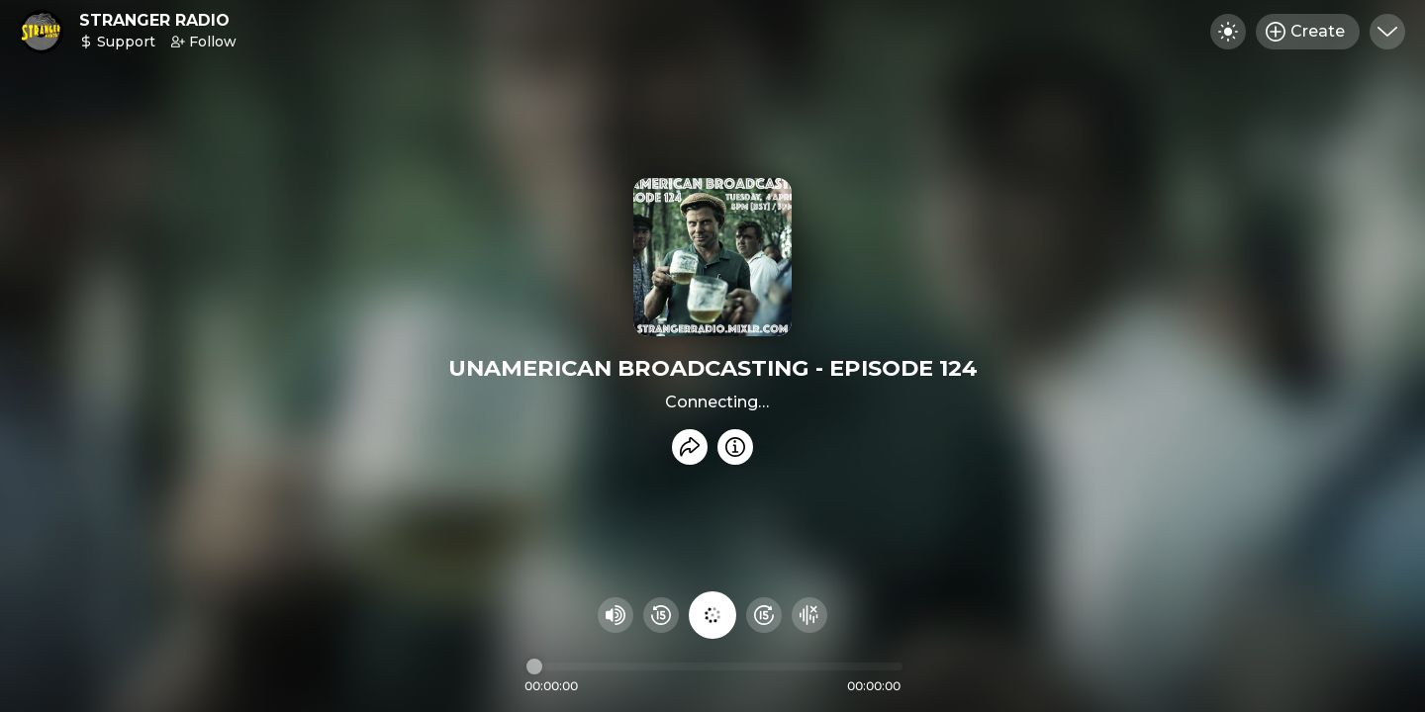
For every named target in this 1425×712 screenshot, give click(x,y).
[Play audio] (712, 615)
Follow (204, 41)
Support (117, 41)
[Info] (735, 447)
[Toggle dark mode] (1228, 31)
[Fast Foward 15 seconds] (764, 615)
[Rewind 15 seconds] (661, 615)
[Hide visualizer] (809, 615)
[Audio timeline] (714, 666)
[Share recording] (690, 447)
